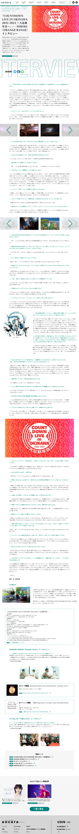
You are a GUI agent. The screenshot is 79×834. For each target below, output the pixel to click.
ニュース (4, 826)
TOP (3, 6)
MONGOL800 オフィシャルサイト (24, 765)
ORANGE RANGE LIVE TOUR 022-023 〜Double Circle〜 (36, 693)
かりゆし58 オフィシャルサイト (23, 763)
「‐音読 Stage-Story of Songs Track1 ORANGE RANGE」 (36, 711)
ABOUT (28, 826)
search (70, 2)
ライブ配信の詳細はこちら (15, 642)
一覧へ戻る (38, 809)
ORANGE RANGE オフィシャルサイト (25, 759)
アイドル (16, 831)
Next (69, 130)
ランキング (16, 829)
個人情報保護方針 (61, 826)
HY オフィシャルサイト (21, 761)
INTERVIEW (7, 6)
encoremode (17, 826)
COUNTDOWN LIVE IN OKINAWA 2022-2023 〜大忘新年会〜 (32, 757)
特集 (3, 829)
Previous (10, 130)
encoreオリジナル (15, 6)
